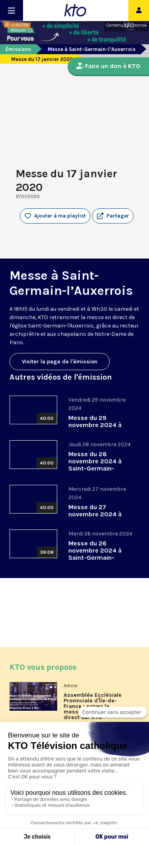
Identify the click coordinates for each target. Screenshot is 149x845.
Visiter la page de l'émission (59, 361)
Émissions (18, 49)
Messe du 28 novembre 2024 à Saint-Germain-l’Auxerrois (95, 464)
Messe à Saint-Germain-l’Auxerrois (91, 49)
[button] (113, 216)
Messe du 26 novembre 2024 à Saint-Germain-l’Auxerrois (95, 554)
